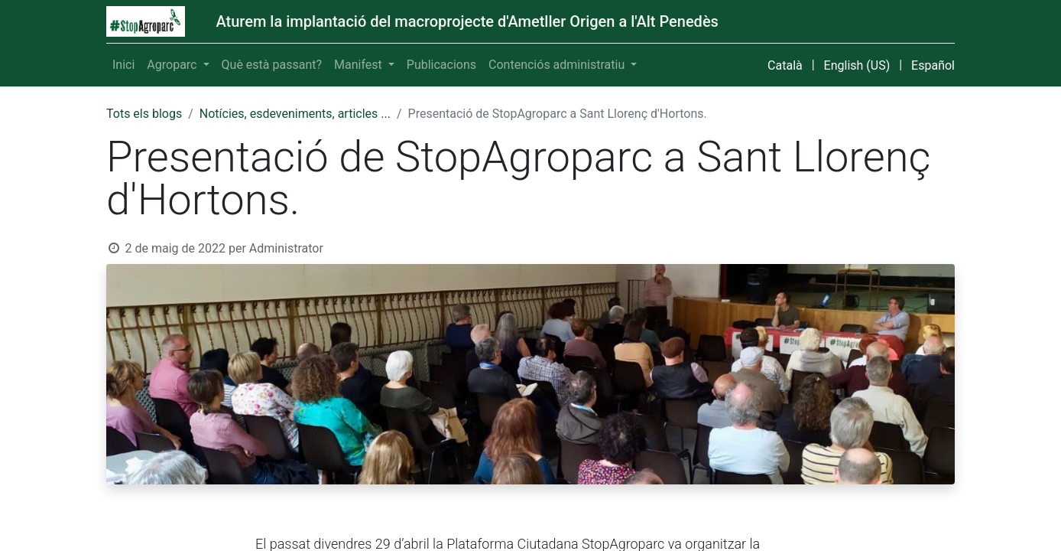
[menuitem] (123, 65)
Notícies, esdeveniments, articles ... (295, 113)
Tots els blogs (144, 113)
